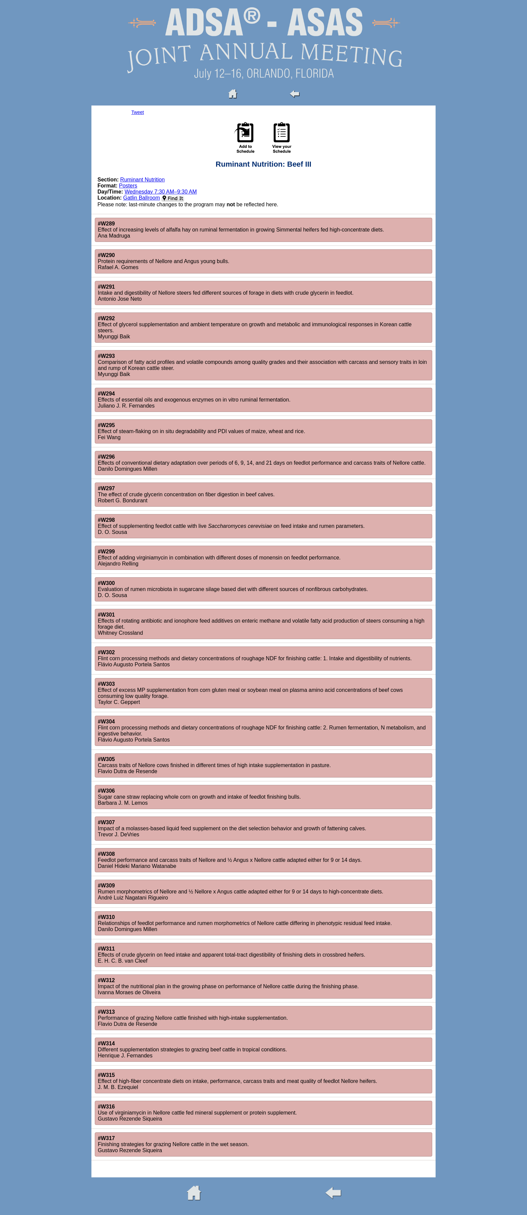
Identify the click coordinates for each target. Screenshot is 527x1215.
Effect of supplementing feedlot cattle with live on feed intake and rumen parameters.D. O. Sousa (231, 526)
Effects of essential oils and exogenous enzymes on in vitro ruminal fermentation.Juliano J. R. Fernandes (194, 400)
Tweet (137, 112)
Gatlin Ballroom (141, 198)
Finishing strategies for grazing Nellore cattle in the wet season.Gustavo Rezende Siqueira (173, 1144)
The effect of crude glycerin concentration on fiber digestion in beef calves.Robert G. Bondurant (186, 494)
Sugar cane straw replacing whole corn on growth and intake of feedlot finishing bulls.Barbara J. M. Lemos (199, 797)
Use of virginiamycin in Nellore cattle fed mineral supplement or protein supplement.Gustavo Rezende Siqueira (197, 1113)
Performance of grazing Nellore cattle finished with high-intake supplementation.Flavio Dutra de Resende (193, 1018)
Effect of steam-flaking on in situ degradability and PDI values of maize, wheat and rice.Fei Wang (201, 431)
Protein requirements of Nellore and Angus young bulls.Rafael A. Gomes (163, 261)
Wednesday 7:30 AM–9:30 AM (161, 192)
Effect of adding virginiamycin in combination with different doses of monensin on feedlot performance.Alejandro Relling (219, 558)
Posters (128, 185)
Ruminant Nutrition (142, 179)
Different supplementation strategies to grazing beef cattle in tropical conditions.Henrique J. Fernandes (192, 1049)
